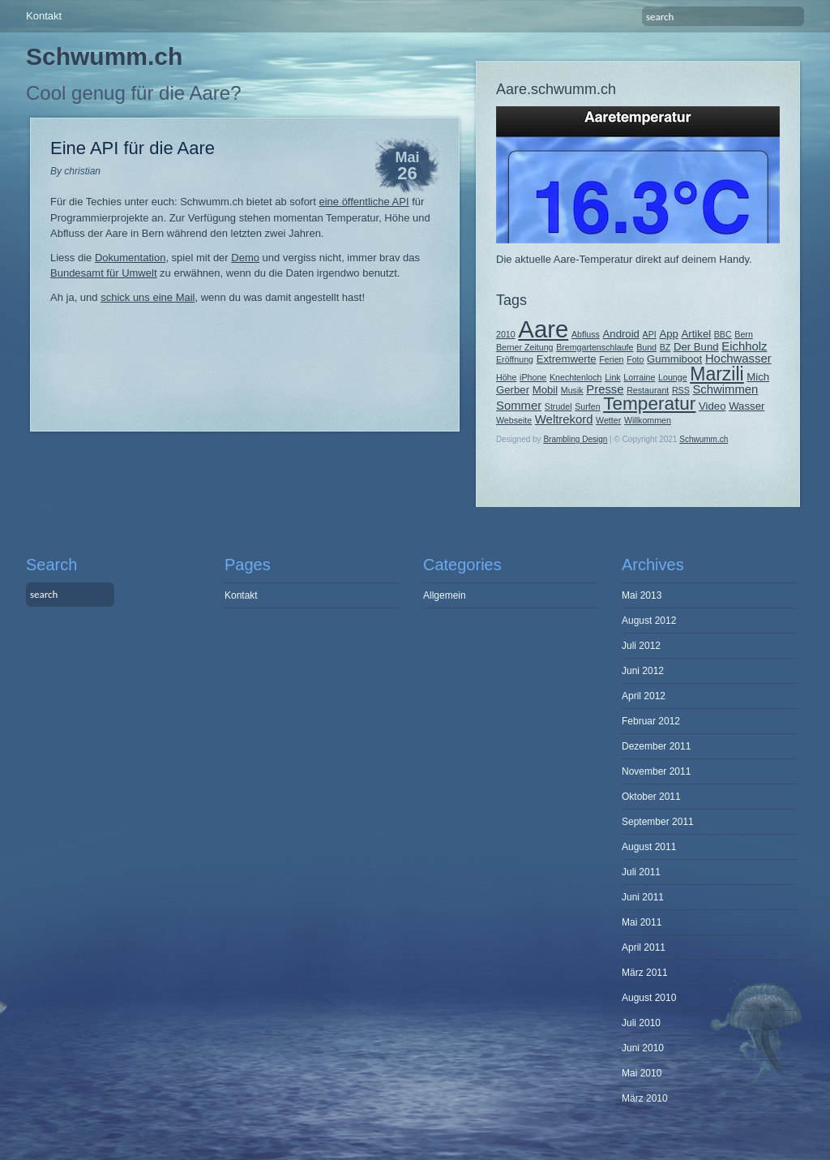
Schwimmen (725, 389)
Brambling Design (575, 439)
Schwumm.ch (104, 56)
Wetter (608, 420)
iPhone (533, 377)
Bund (646, 347)
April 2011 (643, 947)
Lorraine (639, 377)
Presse (604, 389)
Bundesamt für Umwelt (103, 273)
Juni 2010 (643, 1048)
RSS (681, 390)
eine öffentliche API (364, 201)
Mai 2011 (641, 922)
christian (82, 171)
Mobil (545, 390)
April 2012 (643, 696)
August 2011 (649, 847)
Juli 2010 (641, 1023)
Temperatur (649, 403)
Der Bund (696, 347)
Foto (635, 359)
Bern (743, 334)
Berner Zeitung (525, 347)
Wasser (746, 406)
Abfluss (585, 334)
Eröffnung (514, 359)
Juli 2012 (641, 645)
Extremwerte (567, 359)
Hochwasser (738, 358)
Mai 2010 (641, 1073)
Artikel (697, 334)
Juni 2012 (643, 671)
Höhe (506, 377)
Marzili (716, 374)
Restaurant (648, 390)
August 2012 (649, 620)
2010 (506, 334)
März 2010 (645, 1098)
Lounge (672, 377)
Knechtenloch (576, 377)
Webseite (514, 420)
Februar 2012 (651, 721)
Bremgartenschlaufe (594, 347)
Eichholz (744, 346)
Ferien (611, 359)
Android (621, 334)
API (650, 334)
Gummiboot (674, 359)
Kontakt (44, 16)
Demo (245, 257)
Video (712, 406)
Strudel (558, 406)
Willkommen (647, 420)
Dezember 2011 (656, 746)
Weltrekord (564, 419)
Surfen (587, 406)
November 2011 (656, 771)
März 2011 (645, 972)
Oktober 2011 (651, 796)
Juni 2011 (643, 897)
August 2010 (649, 997)
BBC (723, 334)
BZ (665, 347)
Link (613, 377)
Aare (543, 329)
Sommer (518, 405)
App (668, 334)
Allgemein (444, 595)
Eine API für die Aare (132, 148)
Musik (572, 390)
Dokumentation (130, 257)
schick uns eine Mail (148, 297)
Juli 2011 (641, 872)
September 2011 (658, 821)
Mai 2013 (641, 595)
